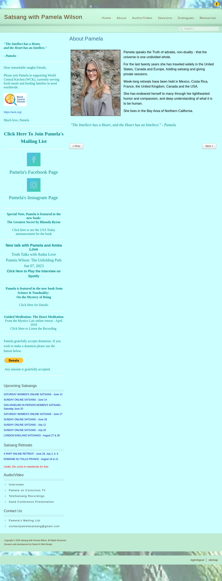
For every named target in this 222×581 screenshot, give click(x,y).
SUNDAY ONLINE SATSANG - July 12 (25, 424)
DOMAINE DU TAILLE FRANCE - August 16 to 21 (31, 459)
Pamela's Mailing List (24, 520)
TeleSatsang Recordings (27, 496)
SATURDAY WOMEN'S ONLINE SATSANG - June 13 (33, 394)
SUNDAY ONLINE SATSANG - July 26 (25, 430)
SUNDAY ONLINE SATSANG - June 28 (25, 419)
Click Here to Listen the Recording (33, 328)
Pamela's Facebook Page (33, 172)
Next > (209, 146)
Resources (208, 18)
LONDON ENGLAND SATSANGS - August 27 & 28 (32, 435)
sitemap (213, 559)
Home (106, 18)
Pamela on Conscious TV (27, 490)
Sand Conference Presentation (31, 501)
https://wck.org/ (13, 112)
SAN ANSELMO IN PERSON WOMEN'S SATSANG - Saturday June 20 (33, 407)
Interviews (16, 484)
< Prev (76, 146)
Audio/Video (142, 18)
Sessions (165, 18)
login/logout (197, 559)
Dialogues (186, 18)
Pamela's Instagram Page (33, 197)
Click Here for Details (33, 305)
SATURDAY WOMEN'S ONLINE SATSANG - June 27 (33, 414)
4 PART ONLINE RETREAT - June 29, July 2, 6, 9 (31, 453)
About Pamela (86, 39)
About (121, 18)
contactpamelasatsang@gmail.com (34, 526)
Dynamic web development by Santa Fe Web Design (28, 544)
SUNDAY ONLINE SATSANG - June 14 (25, 399)
